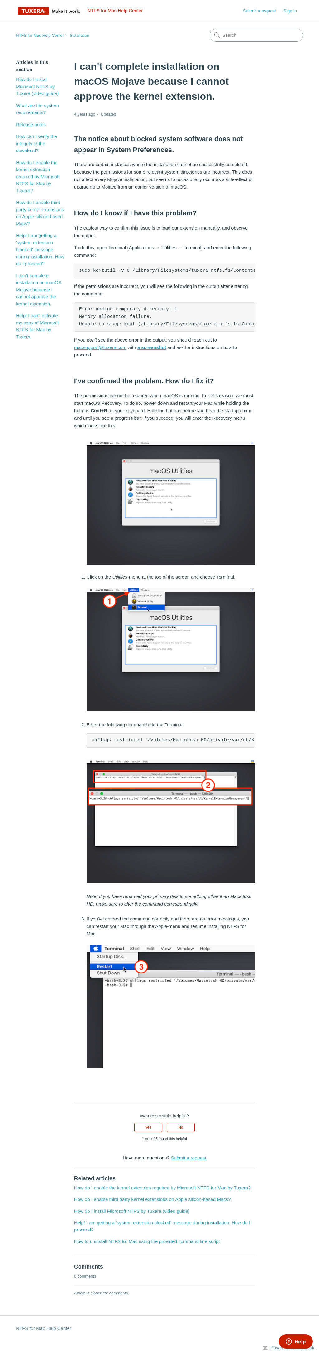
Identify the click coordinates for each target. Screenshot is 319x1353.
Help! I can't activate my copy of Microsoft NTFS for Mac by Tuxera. (37, 326)
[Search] (256, 35)
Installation (79, 35)
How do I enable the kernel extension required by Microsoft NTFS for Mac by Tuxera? (38, 176)
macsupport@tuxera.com (100, 347)
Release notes (31, 124)
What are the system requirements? (37, 109)
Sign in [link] (290, 10)
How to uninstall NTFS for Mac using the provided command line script (147, 1241)
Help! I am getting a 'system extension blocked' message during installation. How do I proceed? (40, 249)
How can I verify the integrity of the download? (36, 143)
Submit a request (259, 10)
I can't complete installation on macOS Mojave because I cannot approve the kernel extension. (38, 289)
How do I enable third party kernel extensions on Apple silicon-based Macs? (40, 213)
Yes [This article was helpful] (148, 1127)
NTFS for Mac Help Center (40, 35)
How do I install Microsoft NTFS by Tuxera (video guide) (37, 86)
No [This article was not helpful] (180, 1127)
